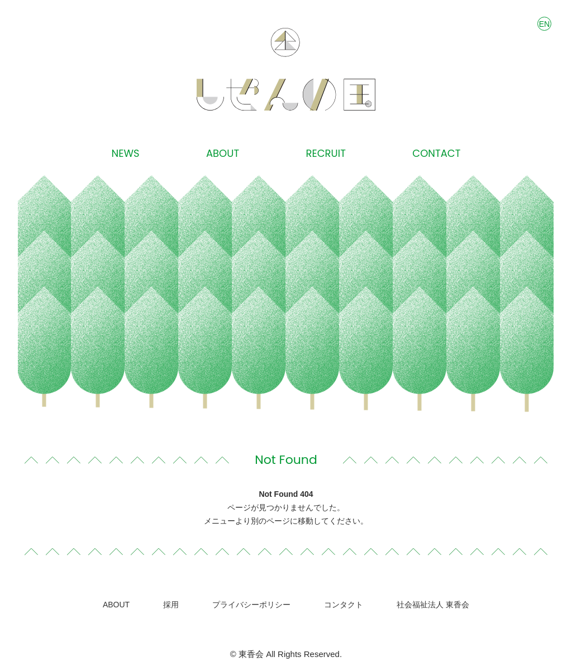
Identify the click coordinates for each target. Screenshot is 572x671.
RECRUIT (326, 153)
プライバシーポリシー (251, 604)
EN (544, 24)
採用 (171, 604)
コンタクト (343, 604)
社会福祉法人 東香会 (433, 604)
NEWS (126, 153)
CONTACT (436, 153)
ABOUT (222, 153)
